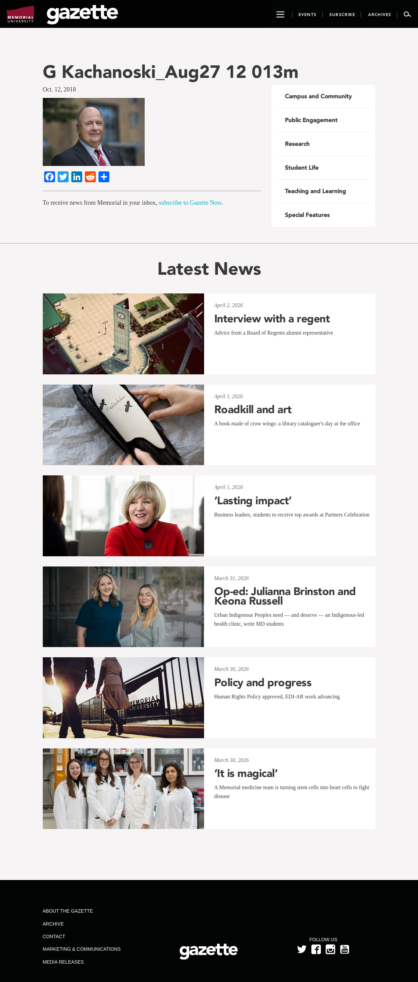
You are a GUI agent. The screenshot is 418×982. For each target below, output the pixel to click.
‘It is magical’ (246, 773)
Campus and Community (318, 96)
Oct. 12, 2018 (59, 89)
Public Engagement (311, 120)
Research (297, 143)
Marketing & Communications (81, 949)
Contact (53, 936)
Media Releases (63, 962)
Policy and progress (263, 682)
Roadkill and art (253, 409)
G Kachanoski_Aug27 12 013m (170, 71)
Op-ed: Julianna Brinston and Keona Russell (285, 596)
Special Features (307, 214)
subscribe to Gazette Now (190, 202)
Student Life (302, 167)
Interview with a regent (272, 318)
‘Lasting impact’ (253, 500)
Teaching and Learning (315, 191)
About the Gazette (67, 911)
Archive (52, 924)
